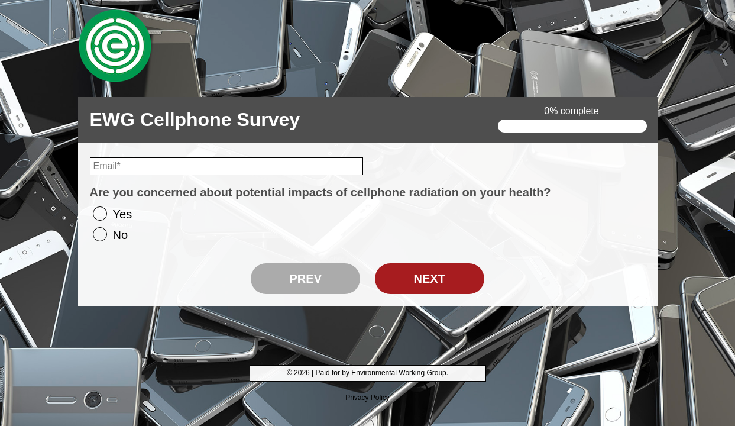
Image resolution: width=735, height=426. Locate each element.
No (120, 234)
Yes (122, 214)
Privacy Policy (367, 397)
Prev (306, 278)
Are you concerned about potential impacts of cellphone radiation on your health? (320, 192)
